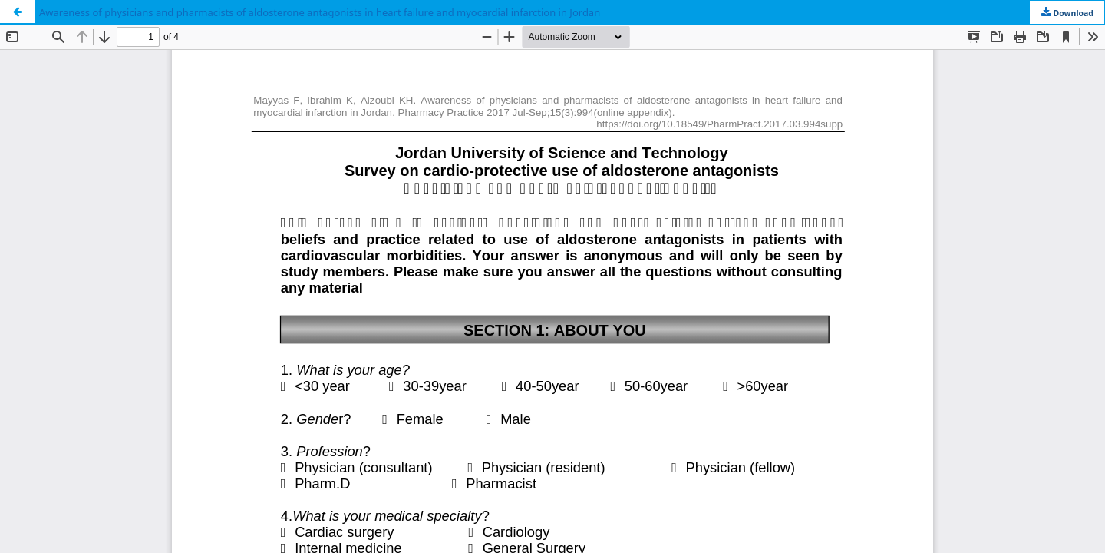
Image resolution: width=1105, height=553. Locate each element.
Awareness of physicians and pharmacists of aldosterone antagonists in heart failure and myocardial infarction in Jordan (319, 12)
